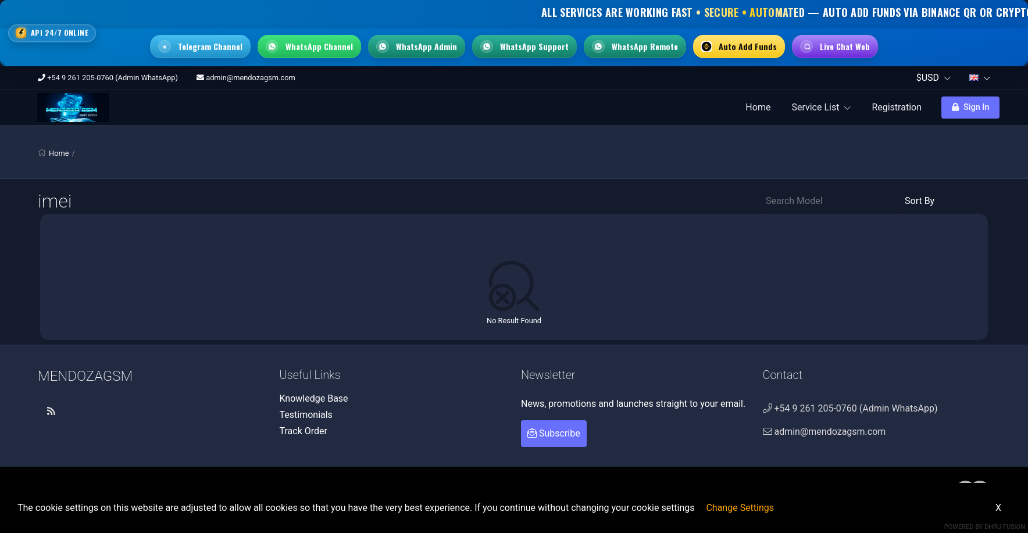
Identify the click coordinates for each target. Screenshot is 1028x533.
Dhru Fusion (1004, 527)
